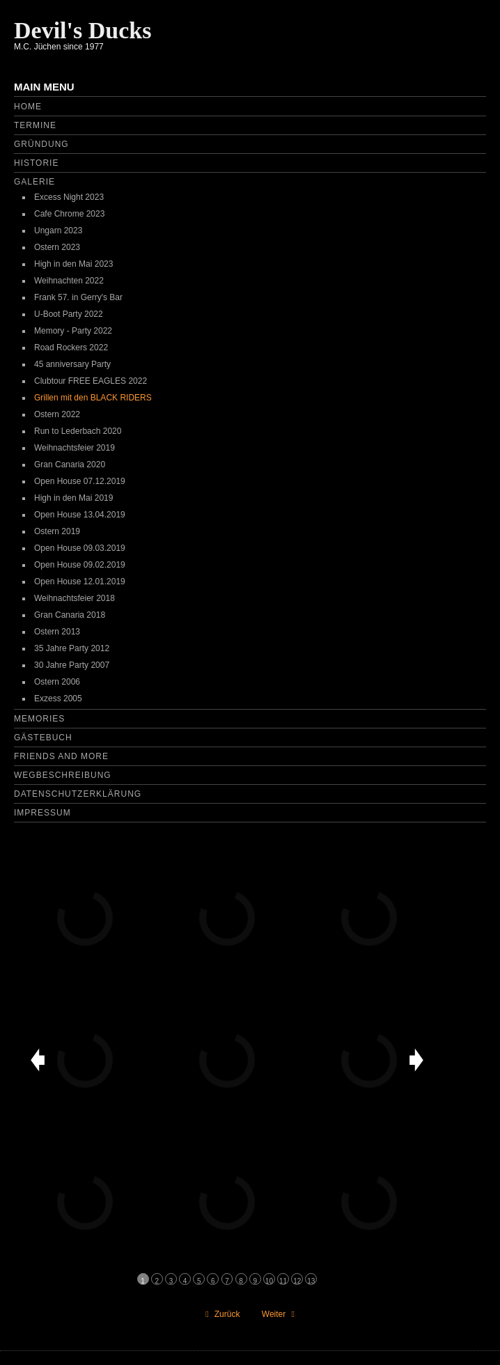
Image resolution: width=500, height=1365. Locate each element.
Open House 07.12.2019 (79, 481)
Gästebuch (43, 737)
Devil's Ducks (82, 30)
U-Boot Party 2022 (68, 314)
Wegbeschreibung (62, 775)
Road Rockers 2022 (71, 347)
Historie (36, 163)
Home (28, 106)
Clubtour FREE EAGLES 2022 (90, 381)
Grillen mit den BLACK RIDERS (93, 398)
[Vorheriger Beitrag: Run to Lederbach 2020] (220, 1314)
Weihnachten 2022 (69, 281)
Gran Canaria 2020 (69, 464)
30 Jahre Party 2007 (71, 665)
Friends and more (61, 756)
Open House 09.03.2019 (79, 548)
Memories (39, 719)
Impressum (42, 813)
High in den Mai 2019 (73, 498)
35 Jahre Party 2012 (71, 648)
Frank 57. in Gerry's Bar (78, 297)
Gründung (41, 144)
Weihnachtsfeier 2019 (74, 448)
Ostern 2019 (57, 531)
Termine (35, 125)
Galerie (34, 182)
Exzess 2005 (58, 698)
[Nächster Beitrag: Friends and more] (280, 1314)
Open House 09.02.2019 (79, 565)
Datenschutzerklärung (77, 794)
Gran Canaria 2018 (69, 615)
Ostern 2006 (57, 682)
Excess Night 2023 (69, 197)
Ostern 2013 (57, 632)
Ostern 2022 (57, 414)
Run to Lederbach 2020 (77, 431)
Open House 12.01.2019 (79, 581)
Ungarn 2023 (58, 230)
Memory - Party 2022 (73, 331)
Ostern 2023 (57, 247)
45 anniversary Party (72, 364)
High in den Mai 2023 (73, 264)
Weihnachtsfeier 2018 (74, 598)
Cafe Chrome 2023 (69, 214)
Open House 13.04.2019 (79, 515)
